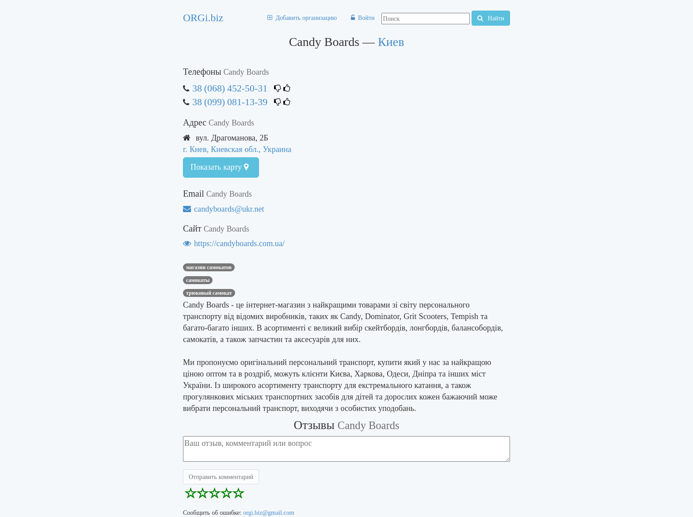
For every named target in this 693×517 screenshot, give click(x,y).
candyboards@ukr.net (223, 209)
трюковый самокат (209, 293)
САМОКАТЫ (197, 280)
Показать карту (219, 167)
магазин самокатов (209, 267)
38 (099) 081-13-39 (229, 102)
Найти (490, 18)
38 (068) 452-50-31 (229, 88)
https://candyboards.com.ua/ (234, 243)
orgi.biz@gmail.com (268, 512)
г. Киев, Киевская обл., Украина (237, 149)
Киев (391, 41)
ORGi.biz (203, 17)
